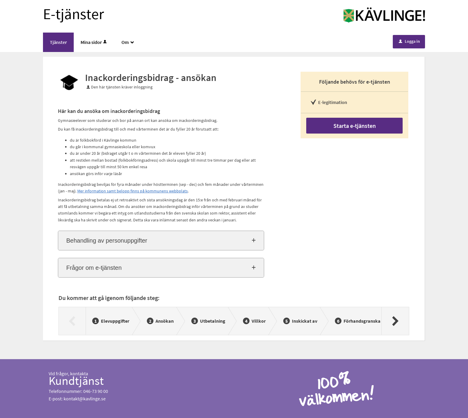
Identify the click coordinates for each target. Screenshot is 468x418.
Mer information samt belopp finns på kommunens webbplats (132, 191)
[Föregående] (72, 321)
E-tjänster (73, 13)
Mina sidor (94, 42)
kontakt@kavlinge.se (85, 399)
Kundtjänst (76, 380)
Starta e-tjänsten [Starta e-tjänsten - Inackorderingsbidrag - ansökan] (354, 125)
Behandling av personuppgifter (106, 240)
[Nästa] (395, 321)
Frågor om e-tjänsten (94, 267)
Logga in (409, 41)
